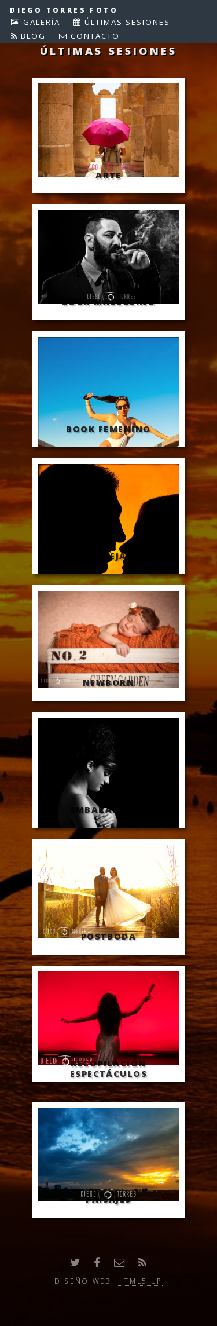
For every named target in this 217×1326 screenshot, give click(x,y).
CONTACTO (94, 36)
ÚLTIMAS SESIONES (126, 22)
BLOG (32, 36)
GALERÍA (40, 22)
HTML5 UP (140, 1280)
